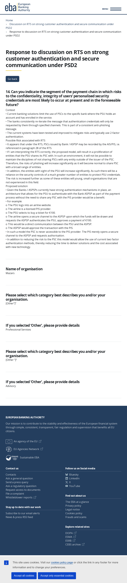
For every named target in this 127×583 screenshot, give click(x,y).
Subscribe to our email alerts (23, 513)
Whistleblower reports (19, 497)
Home (9, 20)
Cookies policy (73, 513)
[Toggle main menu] (111, 9)
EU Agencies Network (22, 449)
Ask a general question (19, 478)
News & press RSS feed (19, 517)
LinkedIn (74, 478)
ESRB (68, 540)
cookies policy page (62, 562)
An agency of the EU (22, 441)
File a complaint (15, 493)
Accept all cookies (24, 575)
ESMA (68, 537)
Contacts (11, 474)
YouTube (74, 486)
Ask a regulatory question (21, 486)
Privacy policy (73, 505)
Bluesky (74, 474)
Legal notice (72, 509)
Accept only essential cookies (56, 575)
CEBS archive (73, 544)
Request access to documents (23, 490)
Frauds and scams (75, 517)
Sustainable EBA (22, 457)
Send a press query (17, 482)
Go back (12, 79)
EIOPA (69, 533)
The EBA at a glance (77, 502)
